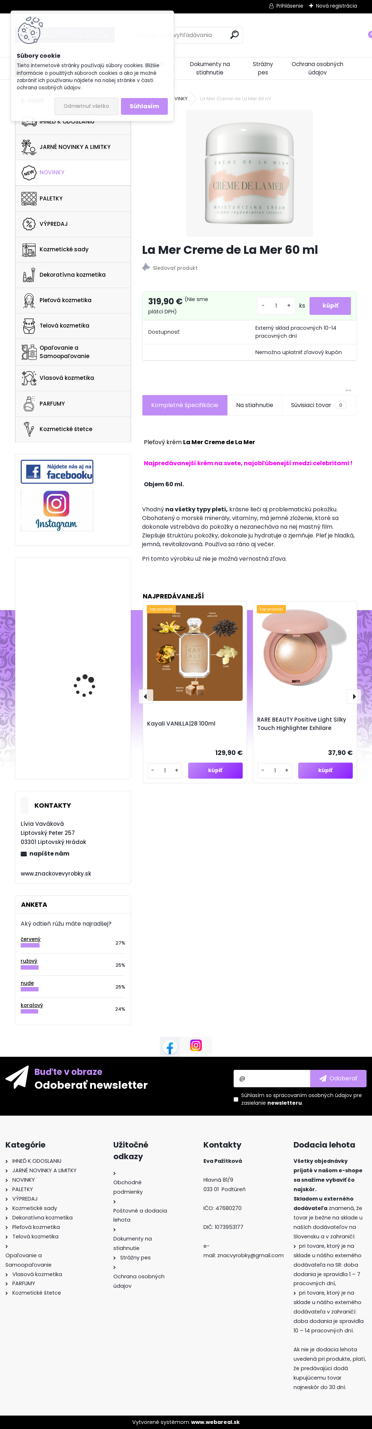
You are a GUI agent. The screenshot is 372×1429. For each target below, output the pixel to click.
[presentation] (146, 696)
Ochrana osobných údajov (317, 68)
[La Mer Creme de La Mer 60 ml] (249, 173)
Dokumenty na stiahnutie (210, 68)
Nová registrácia (336, 5)
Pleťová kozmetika (56, 300)
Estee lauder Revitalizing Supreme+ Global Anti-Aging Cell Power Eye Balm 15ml (93, 602)
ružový (29, 961)
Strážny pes (263, 68)
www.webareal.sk (215, 1422)
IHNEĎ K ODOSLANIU (57, 121)
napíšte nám (49, 853)
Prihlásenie (289, 5)
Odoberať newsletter (91, 1085)
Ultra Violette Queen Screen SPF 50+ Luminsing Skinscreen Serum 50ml (89, 718)
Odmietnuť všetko (86, 106)
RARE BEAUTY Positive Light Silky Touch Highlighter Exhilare (301, 724)
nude (27, 983)
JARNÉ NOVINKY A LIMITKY (65, 147)
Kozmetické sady (55, 249)
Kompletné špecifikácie (184, 405)
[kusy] (272, 306)
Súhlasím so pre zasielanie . (301, 1099)
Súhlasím (144, 106)
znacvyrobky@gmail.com (250, 1255)
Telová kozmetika (55, 326)
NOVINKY (42, 172)
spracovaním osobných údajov (312, 1095)
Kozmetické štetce (56, 429)
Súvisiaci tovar (319, 405)
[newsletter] (338, 1078)
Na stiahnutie (254, 405)
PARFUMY (43, 403)
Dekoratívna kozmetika (63, 275)
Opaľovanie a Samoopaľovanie (55, 352)
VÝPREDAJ (44, 224)
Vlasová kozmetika (57, 378)
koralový (32, 1005)
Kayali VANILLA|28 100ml (181, 723)
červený (31, 939)
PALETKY (41, 198)
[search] (234, 35)
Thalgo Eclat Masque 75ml (89, 656)
